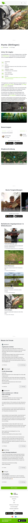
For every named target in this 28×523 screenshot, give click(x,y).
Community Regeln (14, 506)
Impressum (14, 498)
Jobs (14, 502)
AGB (14, 500)
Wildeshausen (6, 55)
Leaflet (3, 163)
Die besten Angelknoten (14, 508)
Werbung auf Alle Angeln (14, 504)
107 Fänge (24, 84)
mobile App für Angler (9, 84)
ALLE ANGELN (12, 95)
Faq (14, 510)
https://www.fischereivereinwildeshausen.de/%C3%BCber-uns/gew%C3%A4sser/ (16, 78)
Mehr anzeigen (14, 487)
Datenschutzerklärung (14, 496)
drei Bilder (5, 85)
